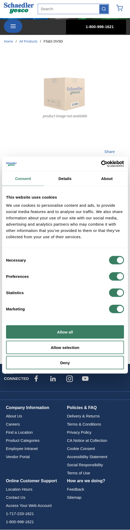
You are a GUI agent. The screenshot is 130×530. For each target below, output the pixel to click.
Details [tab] (65, 178)
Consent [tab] (23, 178)
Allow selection (65, 347)
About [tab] (107, 178)
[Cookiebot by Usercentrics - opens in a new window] (101, 164)
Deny (65, 363)
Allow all (65, 332)
